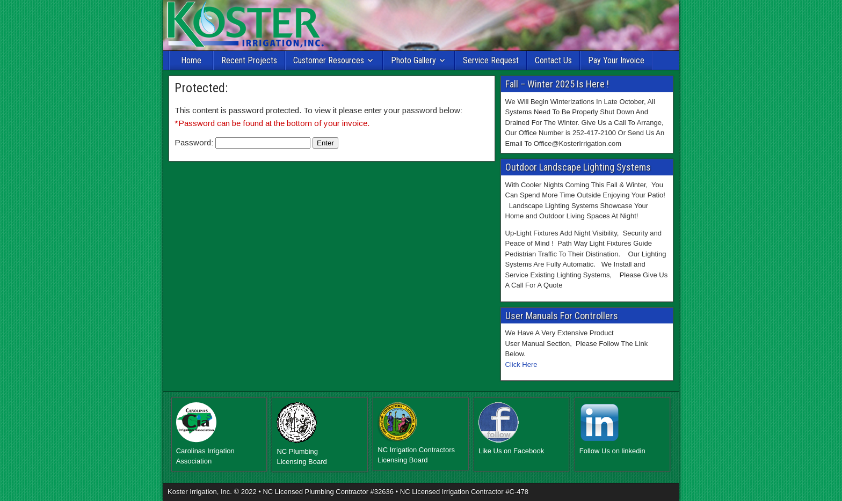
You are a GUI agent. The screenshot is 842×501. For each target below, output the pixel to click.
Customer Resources (328, 60)
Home (191, 60)
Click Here (521, 364)
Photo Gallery (413, 60)
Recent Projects (249, 60)
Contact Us (553, 60)
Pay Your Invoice (616, 60)
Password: (242, 142)
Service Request (491, 60)
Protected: (201, 87)
